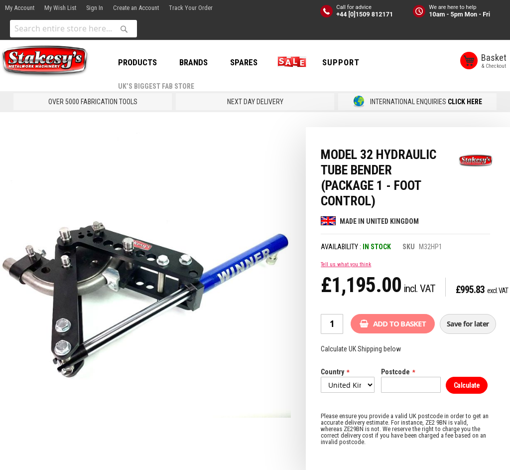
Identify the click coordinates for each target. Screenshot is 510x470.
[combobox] (73, 28)
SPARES (243, 62)
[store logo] (45, 61)
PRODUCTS (137, 62)
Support (341, 62)
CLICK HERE (465, 102)
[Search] (124, 29)
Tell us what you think (346, 264)
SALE (290, 62)
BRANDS (193, 62)
